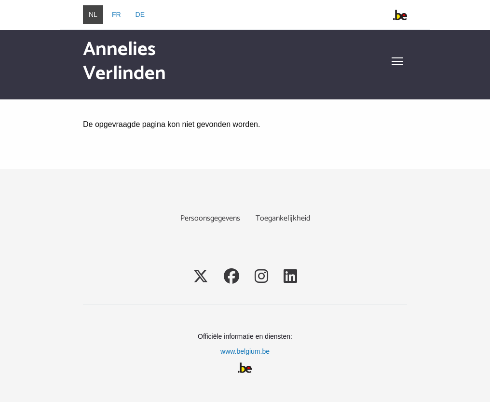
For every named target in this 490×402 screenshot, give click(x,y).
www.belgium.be (245, 351)
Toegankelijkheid (283, 218)
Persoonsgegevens (210, 218)
